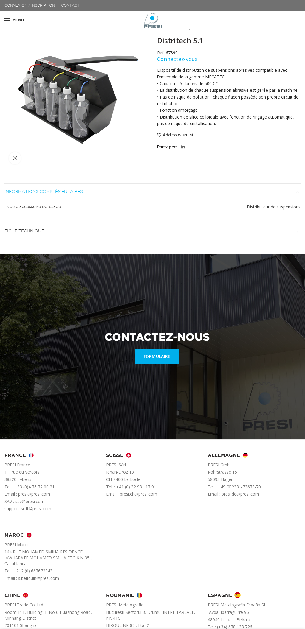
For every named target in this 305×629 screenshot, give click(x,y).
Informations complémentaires (43, 192)
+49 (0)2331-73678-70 (239, 487)
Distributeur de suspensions (274, 207)
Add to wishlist (178, 135)
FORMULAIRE (157, 356)
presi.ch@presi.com (138, 494)
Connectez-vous (177, 59)
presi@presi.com (34, 494)
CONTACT (70, 5)
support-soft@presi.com (27, 508)
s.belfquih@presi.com (38, 578)
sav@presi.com (29, 501)
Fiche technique (24, 231)
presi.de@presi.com (240, 494)
